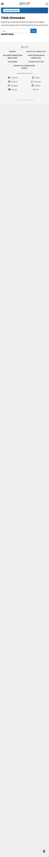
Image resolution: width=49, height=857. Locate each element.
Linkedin (35, 86)
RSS (36, 89)
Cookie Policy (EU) (36, 62)
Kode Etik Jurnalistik (36, 51)
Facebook (13, 78)
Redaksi (12, 51)
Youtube (12, 89)
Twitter (36, 78)
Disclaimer (12, 62)
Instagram (13, 86)
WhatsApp (36, 82)
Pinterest (12, 82)
